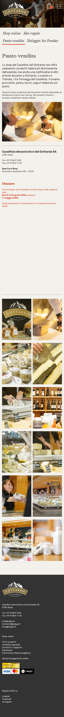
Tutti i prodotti (9, 642)
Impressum (7, 650)
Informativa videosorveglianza (16, 653)
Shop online (12, 33)
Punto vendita (13, 41)
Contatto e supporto (12, 647)
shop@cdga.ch (9, 627)
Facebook (6, 699)
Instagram (7, 702)
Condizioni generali (11, 644)
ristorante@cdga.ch (11, 624)
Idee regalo (32, 33)
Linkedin (6, 696)
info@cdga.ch (8, 621)
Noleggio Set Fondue (42, 41)
